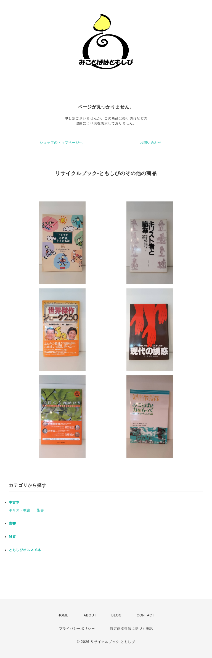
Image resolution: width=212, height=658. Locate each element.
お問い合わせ (150, 142)
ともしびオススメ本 (25, 550)
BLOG (117, 615)
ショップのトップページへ (61, 142)
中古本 (14, 502)
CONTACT (145, 615)
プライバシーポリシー (77, 628)
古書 (12, 523)
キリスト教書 (19, 510)
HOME (63, 615)
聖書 (40, 510)
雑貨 (12, 537)
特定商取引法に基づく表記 (131, 628)
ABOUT (90, 615)
